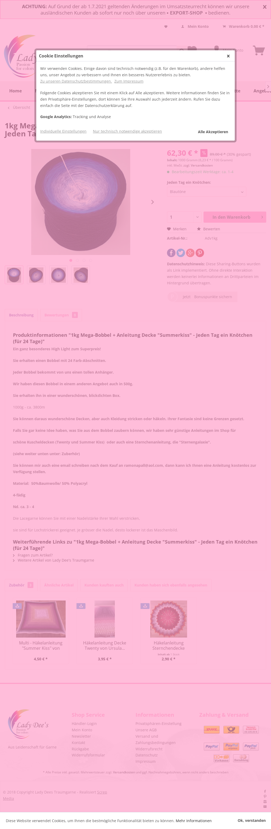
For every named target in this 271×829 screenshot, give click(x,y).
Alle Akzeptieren (213, 131)
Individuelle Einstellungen (63, 131)
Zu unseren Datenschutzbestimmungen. (76, 81)
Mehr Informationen (194, 820)
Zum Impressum (128, 81)
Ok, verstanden (252, 820)
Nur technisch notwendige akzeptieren (127, 131)
